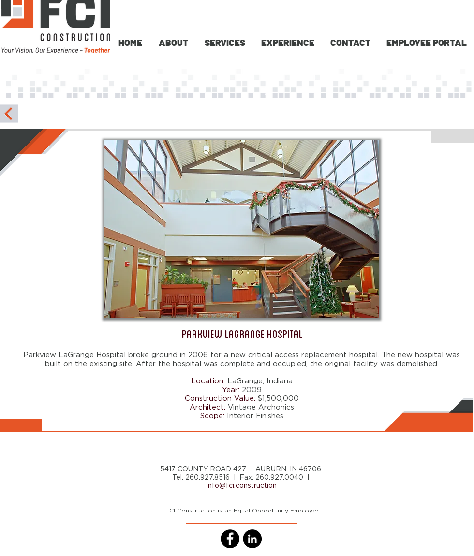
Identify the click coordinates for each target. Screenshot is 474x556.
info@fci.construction (242, 486)
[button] (223, 42)
